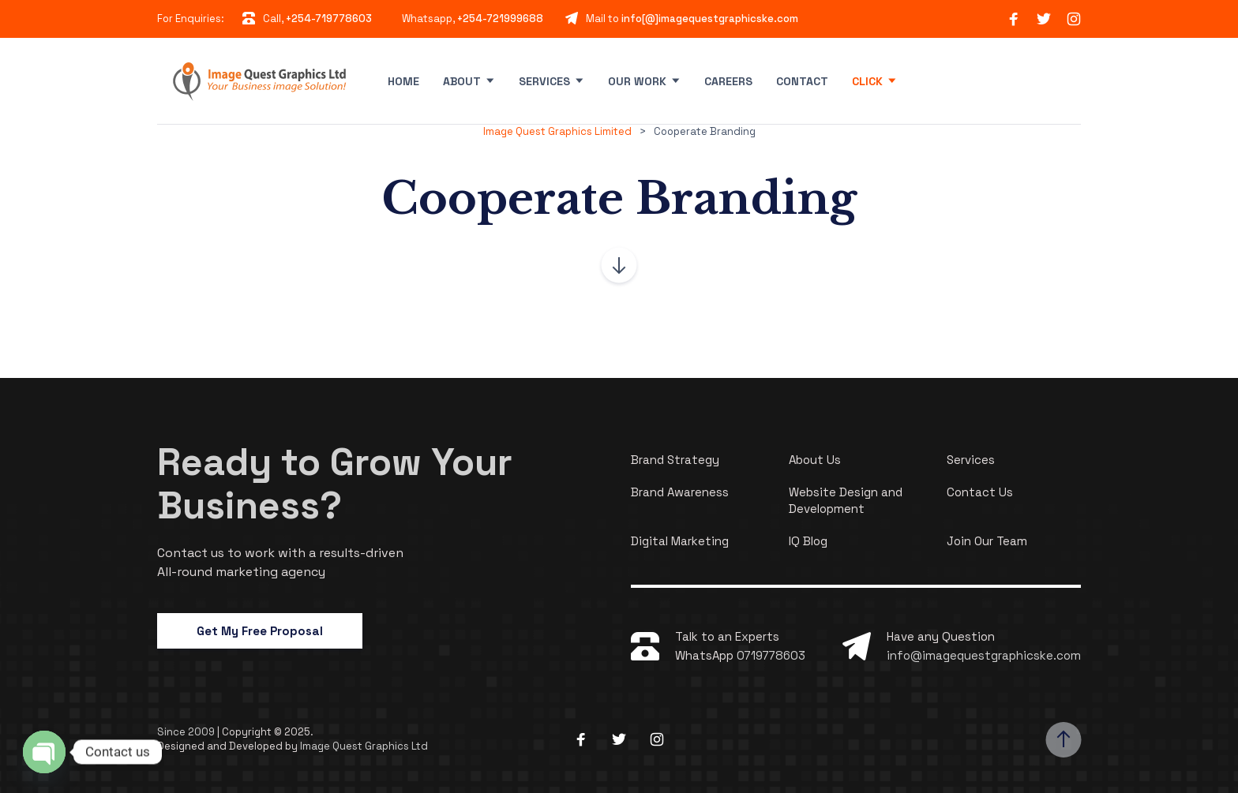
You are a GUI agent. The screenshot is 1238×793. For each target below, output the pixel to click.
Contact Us (980, 491)
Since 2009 (187, 732)
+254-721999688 (500, 18)
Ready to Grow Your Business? (334, 483)
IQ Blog (808, 540)
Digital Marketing (680, 540)
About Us (815, 459)
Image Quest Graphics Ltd (364, 746)
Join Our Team (987, 540)
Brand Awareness (680, 491)
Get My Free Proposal (260, 630)
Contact (802, 81)
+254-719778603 (329, 18)
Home (403, 81)
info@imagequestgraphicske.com (984, 655)
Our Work (637, 81)
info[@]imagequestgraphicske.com (709, 18)
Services (544, 81)
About (462, 81)
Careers (728, 81)
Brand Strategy (675, 459)
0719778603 (771, 655)
